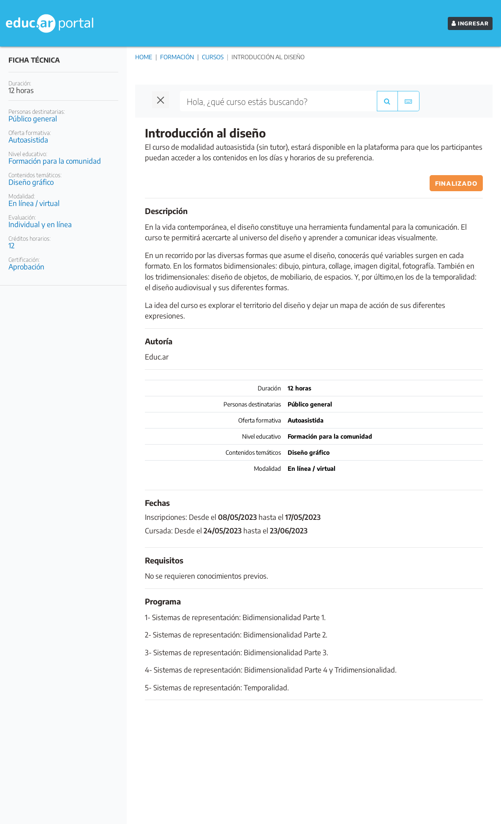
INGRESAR (470, 23)
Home (143, 56)
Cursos (212, 56)
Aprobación (26, 266)
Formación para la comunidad (54, 160)
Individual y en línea (40, 224)
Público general (32, 118)
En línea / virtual (34, 203)
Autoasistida (28, 139)
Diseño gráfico (31, 182)
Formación (177, 56)
